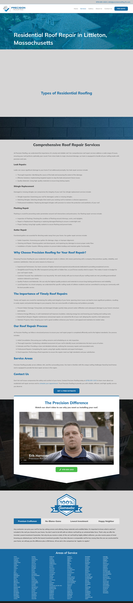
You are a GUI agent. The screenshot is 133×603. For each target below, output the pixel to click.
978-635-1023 (101, 2)
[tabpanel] (66, 536)
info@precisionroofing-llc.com (119, 2)
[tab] (27, 521)
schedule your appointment (48, 383)
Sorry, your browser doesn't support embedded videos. (66, 438)
